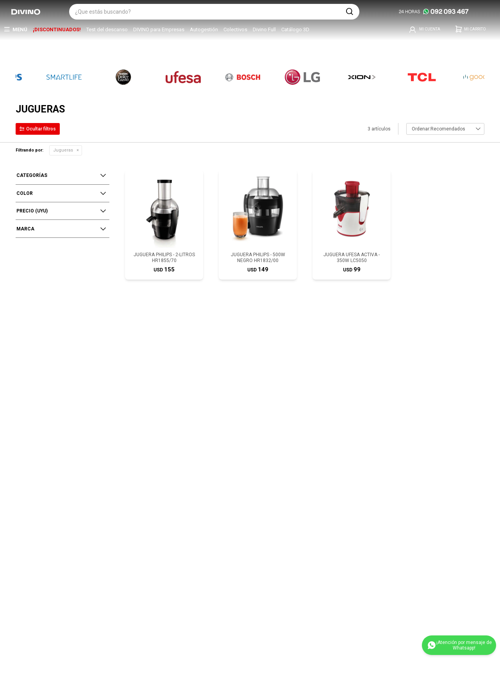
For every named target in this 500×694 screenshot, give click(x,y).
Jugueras (63, 150)
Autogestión (204, 29)
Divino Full (264, 29)
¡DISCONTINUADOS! (57, 29)
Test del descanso (107, 29)
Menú (19, 29)
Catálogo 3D (295, 29)
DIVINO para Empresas (158, 29)
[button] (349, 12)
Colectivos (235, 29)
